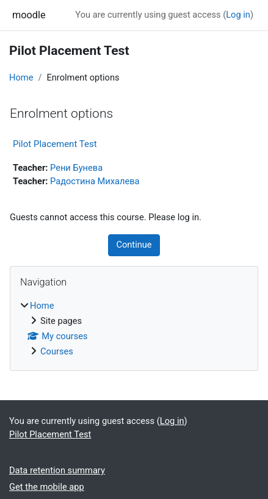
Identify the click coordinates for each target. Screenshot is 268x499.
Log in (238, 14)
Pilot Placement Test (55, 143)
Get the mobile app (46, 486)
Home (21, 77)
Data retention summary (57, 470)
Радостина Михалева (95, 181)
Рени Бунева (76, 167)
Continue (133, 244)
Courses (56, 351)
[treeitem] (134, 329)
